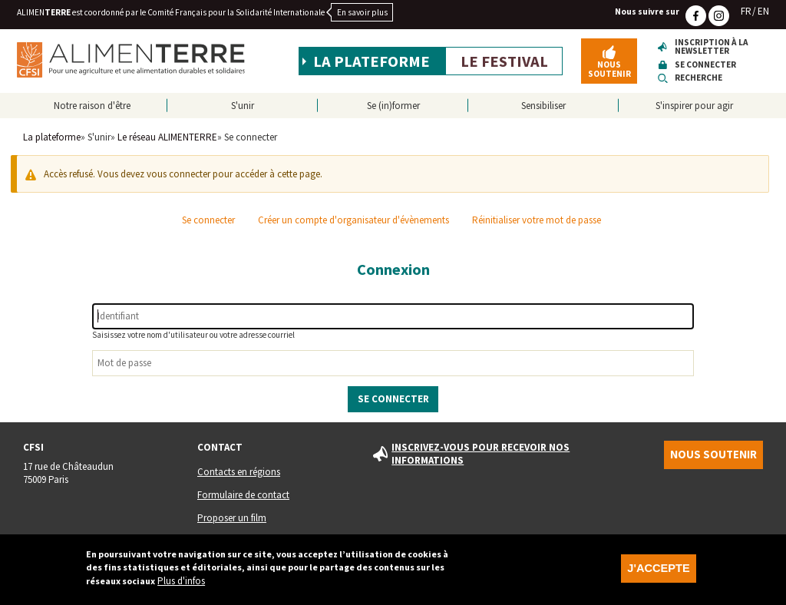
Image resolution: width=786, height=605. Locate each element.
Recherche (698, 78)
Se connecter (705, 65)
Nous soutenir (609, 68)
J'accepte (658, 575)
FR (746, 11)
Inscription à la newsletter (711, 47)
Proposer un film (231, 517)
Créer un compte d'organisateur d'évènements (353, 219)
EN (763, 11)
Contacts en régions (238, 471)
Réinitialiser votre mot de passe (536, 219)
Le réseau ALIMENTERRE (167, 137)
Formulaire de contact (243, 494)
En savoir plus (362, 12)
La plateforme (371, 61)
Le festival (504, 61)
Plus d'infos (181, 587)
